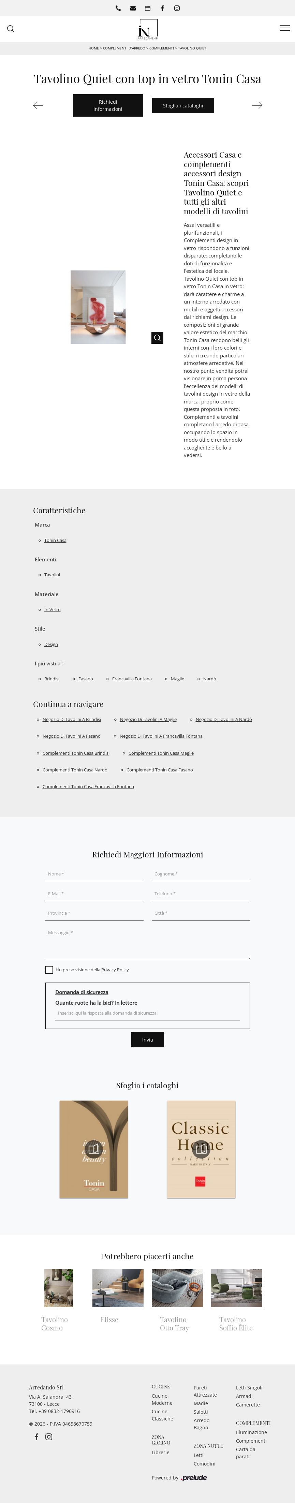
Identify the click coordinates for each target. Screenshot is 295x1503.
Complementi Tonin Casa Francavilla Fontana (88, 786)
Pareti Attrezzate (205, 1391)
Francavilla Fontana (132, 679)
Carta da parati (245, 1453)
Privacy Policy (115, 970)
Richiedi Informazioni (107, 105)
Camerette (248, 1404)
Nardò (209, 679)
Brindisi (51, 679)
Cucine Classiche (162, 1415)
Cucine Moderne (162, 1399)
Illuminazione (251, 1432)
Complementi (161, 48)
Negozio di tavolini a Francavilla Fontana (161, 736)
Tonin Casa (55, 540)
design (51, 644)
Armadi (244, 1396)
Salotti (201, 1412)
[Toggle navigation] (285, 28)
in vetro (52, 609)
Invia (147, 1039)
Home (94, 48)
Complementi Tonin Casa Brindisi (76, 753)
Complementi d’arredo (124, 48)
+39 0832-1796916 (59, 1411)
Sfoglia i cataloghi (183, 105)
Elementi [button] (45, 559)
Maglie (177, 679)
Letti (199, 1455)
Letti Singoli (249, 1387)
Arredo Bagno (201, 1424)
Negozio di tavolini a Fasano (72, 736)
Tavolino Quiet (192, 48)
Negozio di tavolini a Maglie (148, 719)
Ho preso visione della (92, 970)
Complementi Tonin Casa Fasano (160, 770)
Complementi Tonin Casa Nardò (75, 770)
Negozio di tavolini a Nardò (224, 719)
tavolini (52, 575)
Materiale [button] (47, 594)
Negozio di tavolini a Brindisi (72, 719)
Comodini (205, 1463)
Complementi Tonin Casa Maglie (161, 753)
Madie (201, 1403)
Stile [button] (40, 628)
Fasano (85, 679)
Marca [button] (42, 524)
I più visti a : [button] (49, 663)
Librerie (160, 1452)
